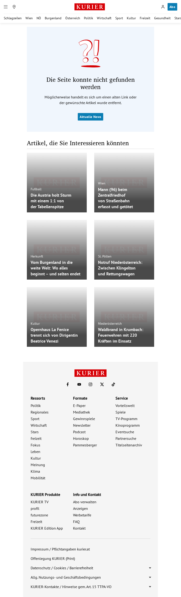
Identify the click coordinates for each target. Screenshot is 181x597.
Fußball (36, 189)
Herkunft (37, 256)
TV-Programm (126, 418)
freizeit (36, 438)
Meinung (38, 464)
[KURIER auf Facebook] (67, 384)
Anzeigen (80, 508)
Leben (35, 451)
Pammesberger (85, 445)
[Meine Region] (14, 7)
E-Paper (79, 405)
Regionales (40, 412)
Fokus (35, 445)
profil (35, 508)
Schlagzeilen (13, 18)
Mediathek (81, 412)
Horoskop (81, 438)
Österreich (72, 18)
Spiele (120, 412)
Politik (88, 18)
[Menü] (5, 7)
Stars (35, 431)
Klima (35, 471)
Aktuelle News (90, 117)
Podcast (79, 431)
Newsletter (81, 425)
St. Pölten (104, 256)
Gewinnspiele (84, 418)
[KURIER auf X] (102, 384)
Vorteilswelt (125, 405)
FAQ (76, 521)
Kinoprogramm (127, 425)
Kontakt (79, 528)
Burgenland (53, 18)
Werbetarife (82, 515)
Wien (29, 18)
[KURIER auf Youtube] (79, 384)
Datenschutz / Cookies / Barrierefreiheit (62, 568)
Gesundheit (162, 18)
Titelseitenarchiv (128, 445)
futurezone (39, 515)
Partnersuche (125, 438)
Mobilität (38, 478)
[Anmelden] (163, 7)
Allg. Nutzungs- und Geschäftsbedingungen (66, 577)
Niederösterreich (110, 323)
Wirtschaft (104, 18)
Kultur (131, 18)
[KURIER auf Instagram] (90, 384)
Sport (119, 18)
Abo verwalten (84, 501)
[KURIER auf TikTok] (113, 384)
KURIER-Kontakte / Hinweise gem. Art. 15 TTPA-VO (71, 586)
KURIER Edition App (47, 528)
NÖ (39, 18)
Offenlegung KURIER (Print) (53, 558)
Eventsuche (124, 431)
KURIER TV (40, 501)
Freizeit (145, 18)
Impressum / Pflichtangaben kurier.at (60, 549)
